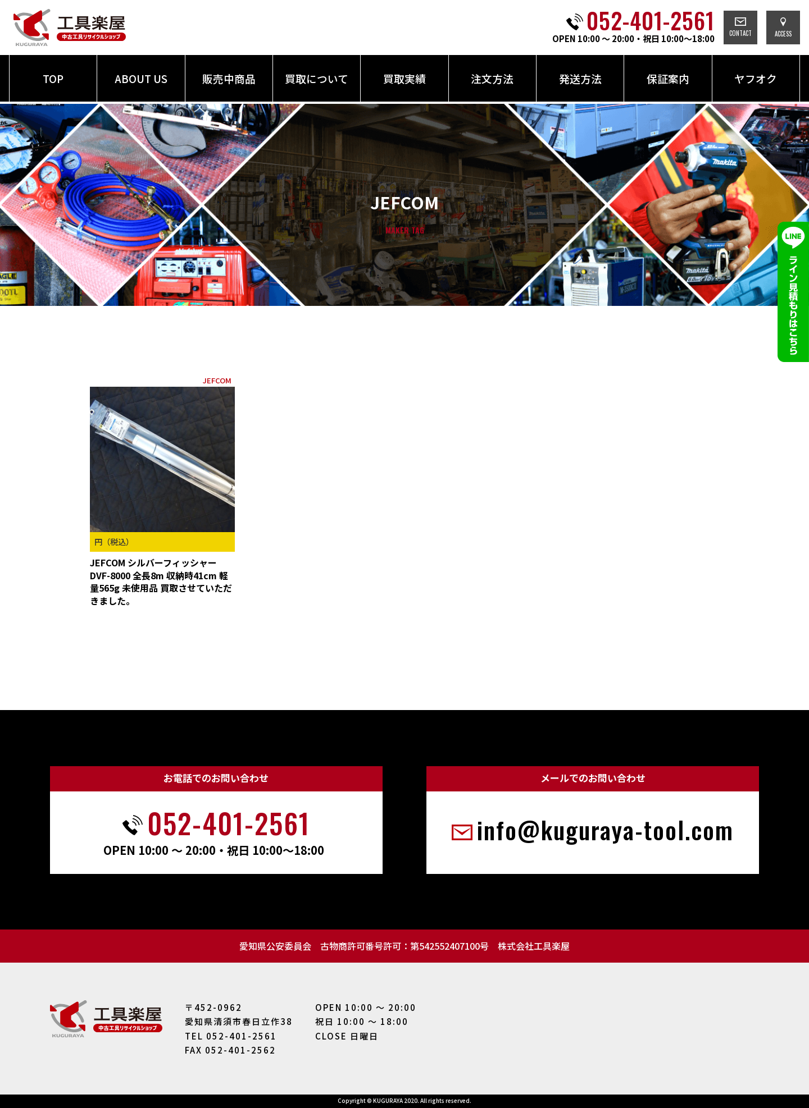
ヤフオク (755, 78)
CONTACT (740, 27)
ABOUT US (141, 78)
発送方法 (580, 78)
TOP (53, 78)
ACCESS (783, 27)
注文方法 (492, 78)
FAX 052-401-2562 (230, 1050)
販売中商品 (229, 78)
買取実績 (404, 78)
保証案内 (668, 78)
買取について (316, 78)
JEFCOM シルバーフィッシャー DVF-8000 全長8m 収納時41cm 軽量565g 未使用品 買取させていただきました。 (161, 581)
